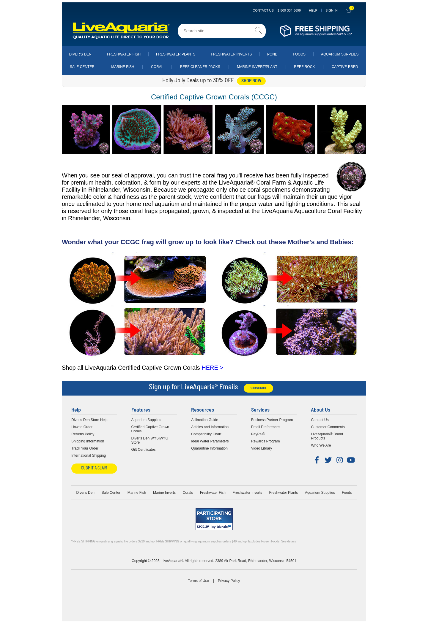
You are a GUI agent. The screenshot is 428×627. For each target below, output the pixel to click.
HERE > (212, 367)
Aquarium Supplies (340, 54)
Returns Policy (82, 434)
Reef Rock (304, 67)
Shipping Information (87, 441)
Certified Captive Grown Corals (150, 429)
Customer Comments (327, 427)
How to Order (81, 427)
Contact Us (277, 10)
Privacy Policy (229, 581)
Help (313, 10)
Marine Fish (122, 67)
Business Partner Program (272, 420)
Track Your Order (84, 448)
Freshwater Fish (124, 54)
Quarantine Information (209, 448)
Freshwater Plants (176, 54)
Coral (157, 67)
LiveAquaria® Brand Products (327, 436)
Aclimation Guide (204, 420)
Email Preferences (265, 427)
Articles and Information (210, 427)
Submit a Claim (94, 468)
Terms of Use (198, 581)
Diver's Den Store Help (89, 420)
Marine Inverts (164, 493)
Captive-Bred (345, 67)
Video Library (261, 448)
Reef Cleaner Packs (200, 67)
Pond (272, 54)
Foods (299, 54)
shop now (251, 81)
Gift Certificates (143, 449)
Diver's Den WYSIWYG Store (149, 440)
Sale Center (82, 67)
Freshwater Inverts (231, 54)
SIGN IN (331, 10)
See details (288, 541)
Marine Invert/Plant (257, 67)
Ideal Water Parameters (210, 441)
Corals (188, 493)
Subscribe (258, 388)
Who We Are (321, 445)
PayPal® (258, 434)
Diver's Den (80, 54)
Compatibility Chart (206, 434)
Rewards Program (265, 441)
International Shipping (88, 455)
